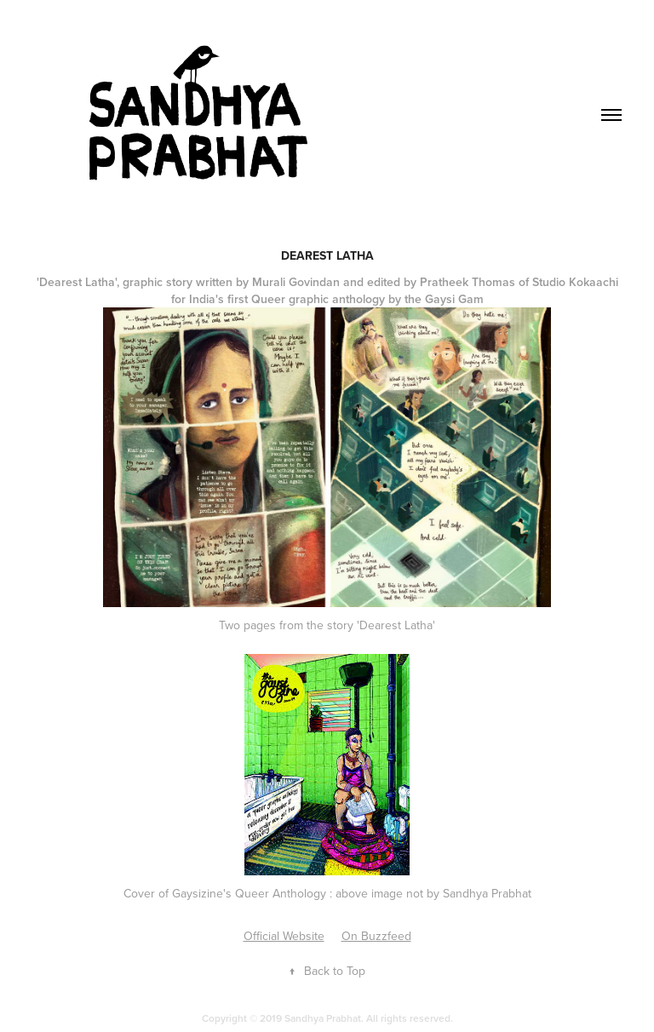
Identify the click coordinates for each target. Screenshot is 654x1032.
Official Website (284, 935)
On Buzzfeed (376, 935)
